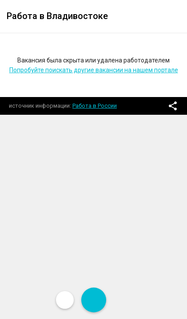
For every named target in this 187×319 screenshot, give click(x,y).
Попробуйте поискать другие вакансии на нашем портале (93, 70)
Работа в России (94, 105)
